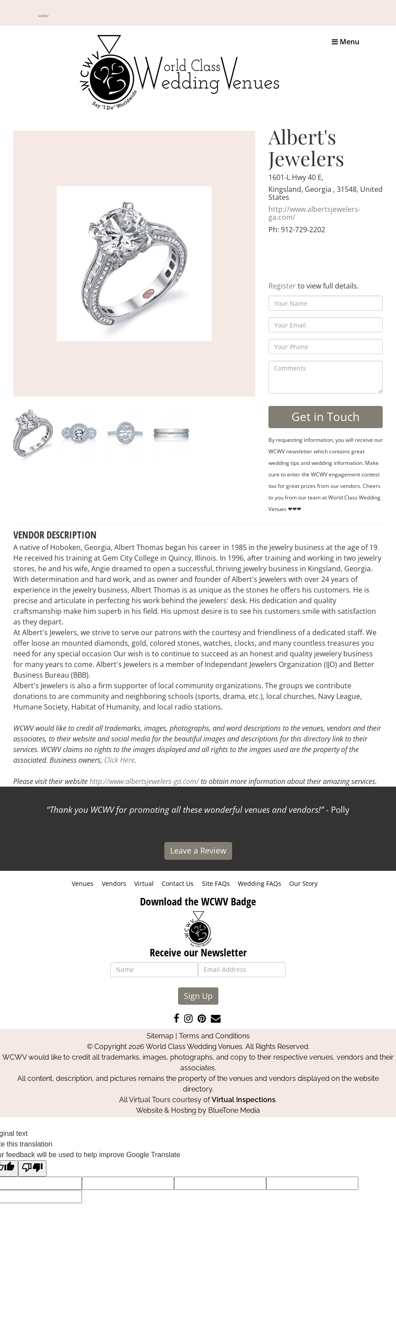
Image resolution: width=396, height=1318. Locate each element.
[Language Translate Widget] (43, 16)
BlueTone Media (234, 1110)
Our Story (303, 883)
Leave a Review (198, 850)
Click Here (119, 760)
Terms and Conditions (214, 1036)
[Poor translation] (32, 1168)
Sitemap (160, 1036)
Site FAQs (216, 883)
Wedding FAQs (259, 883)
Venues (82, 883)
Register (282, 286)
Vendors (114, 883)
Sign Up (198, 995)
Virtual (144, 883)
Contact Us (178, 883)
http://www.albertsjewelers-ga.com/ (314, 213)
